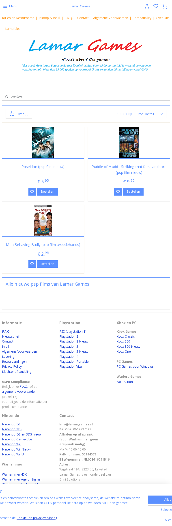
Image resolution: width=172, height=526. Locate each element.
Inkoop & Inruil (49, 18)
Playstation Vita (70, 366)
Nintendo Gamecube (17, 439)
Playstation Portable (74, 361)
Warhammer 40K (14, 474)
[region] (56, 508)
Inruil (5, 346)
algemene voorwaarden (19, 391)
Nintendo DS (11, 424)
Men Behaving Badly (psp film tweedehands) (43, 244)
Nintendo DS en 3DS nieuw (21, 434)
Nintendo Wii (11, 444)
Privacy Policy (12, 366)
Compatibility (142, 18)
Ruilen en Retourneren (18, 18)
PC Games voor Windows (135, 366)
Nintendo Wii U (13, 454)
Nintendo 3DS (12, 429)
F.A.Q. (68, 18)
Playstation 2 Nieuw (73, 341)
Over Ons (163, 18)
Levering (8, 356)
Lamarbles (12, 28)
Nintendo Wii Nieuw (16, 449)
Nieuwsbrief (10, 336)
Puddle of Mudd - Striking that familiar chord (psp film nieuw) (129, 169)
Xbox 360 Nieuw (128, 346)
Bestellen (47, 191)
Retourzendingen (14, 361)
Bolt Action (125, 381)
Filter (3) (18, 113)
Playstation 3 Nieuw (73, 351)
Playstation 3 (68, 346)
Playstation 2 (69, 336)
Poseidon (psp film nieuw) (43, 166)
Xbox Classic (126, 336)
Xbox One (124, 351)
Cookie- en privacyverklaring (72, 518)
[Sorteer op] (150, 114)
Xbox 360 (123, 341)
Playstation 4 (68, 356)
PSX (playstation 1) (72, 331)
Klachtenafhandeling (16, 371)
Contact (83, 18)
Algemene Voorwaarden (110, 18)
